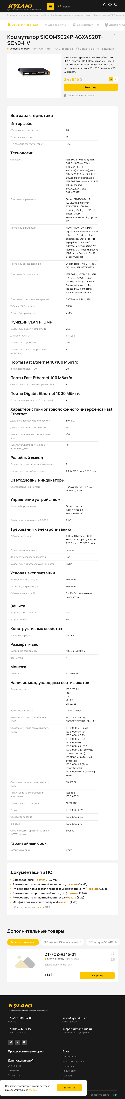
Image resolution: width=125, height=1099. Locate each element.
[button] (50, 6)
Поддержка (14, 1075)
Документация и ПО (88, 24)
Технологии (68, 1066)
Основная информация (25, 24)
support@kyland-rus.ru (77, 1029)
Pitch (114, 1094)
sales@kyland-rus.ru (75, 1018)
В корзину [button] (91, 87)
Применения (69, 1070)
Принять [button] (69, 1087)
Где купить (13, 1070)
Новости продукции (73, 1061)
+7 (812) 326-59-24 (19, 1029)
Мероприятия (69, 1056)
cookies (33, 1089)
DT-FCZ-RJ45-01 (60, 954)
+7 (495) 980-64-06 (20, 1018)
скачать (42, 880)
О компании (14, 1065)
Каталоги (67, 1075)
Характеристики (57, 24)
